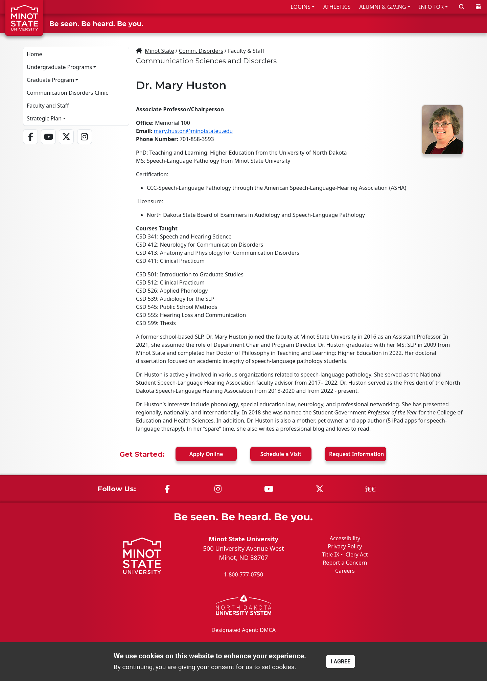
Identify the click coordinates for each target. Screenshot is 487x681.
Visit (281, 454)
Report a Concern (345, 562)
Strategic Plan (44, 118)
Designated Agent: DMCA (243, 629)
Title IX (330, 554)
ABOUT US (464, 23)
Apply (206, 454)
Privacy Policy (345, 546)
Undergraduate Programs (59, 67)
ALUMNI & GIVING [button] (382, 6)
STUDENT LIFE (416, 23)
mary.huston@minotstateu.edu (193, 131)
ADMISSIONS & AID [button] (305, 23)
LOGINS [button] (300, 6)
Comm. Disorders (201, 50)
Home (34, 54)
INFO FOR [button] (431, 6)
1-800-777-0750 (243, 574)
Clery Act (357, 554)
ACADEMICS (367, 23)
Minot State (159, 50)
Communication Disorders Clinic (67, 92)
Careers (345, 570)
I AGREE (340, 661)
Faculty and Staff (48, 105)
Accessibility (345, 538)
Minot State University (243, 539)
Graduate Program (50, 80)
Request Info (356, 454)
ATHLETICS (336, 6)
